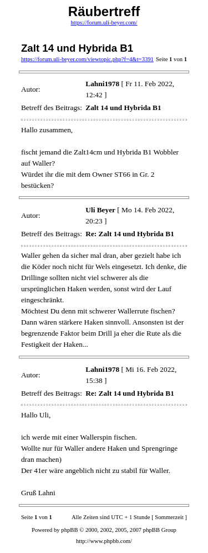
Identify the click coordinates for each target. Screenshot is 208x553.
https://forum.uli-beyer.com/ (103, 22)
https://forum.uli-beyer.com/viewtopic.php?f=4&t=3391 (87, 59)
